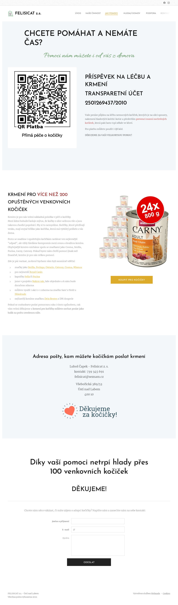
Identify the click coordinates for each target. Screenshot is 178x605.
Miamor (77, 267)
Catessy (59, 267)
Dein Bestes (50, 298)
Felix (27, 276)
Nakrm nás (38, 281)
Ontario (50, 267)
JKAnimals (20, 294)
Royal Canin (36, 271)
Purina (36, 276)
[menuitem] (69, 13)
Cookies (166, 593)
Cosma (68, 267)
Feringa (40, 267)
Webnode (155, 593)
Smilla (31, 267)
